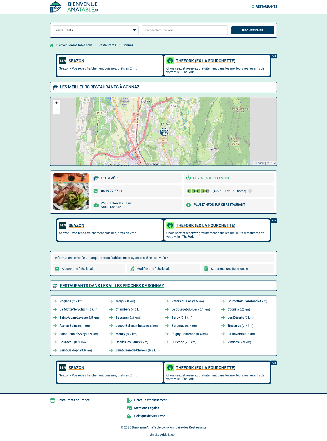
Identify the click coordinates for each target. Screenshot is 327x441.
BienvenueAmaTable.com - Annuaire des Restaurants (169, 427)
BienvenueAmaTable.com (74, 45)
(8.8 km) (72, 342)
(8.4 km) (189, 334)
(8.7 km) (241, 334)
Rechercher (252, 30)
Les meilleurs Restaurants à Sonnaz (99, 87)
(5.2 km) (239, 309)
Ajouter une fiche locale (78, 269)
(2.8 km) (125, 301)
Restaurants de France (73, 400)
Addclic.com (168, 434)
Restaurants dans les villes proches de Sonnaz (112, 285)
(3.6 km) (187, 301)
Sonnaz (128, 45)
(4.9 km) (129, 309)
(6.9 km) (184, 326)
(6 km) (241, 317)
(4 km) (247, 301)
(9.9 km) (75, 350)
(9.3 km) (183, 342)
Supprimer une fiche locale (229, 269)
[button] (163, 131)
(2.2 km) (71, 301)
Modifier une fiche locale (153, 269)
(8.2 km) (127, 334)
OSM (273, 163)
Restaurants (266, 6)
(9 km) (132, 342)
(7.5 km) (240, 326)
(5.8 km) (128, 317)
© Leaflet (258, 163)
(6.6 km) (137, 326)
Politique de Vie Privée (149, 416)
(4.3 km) (78, 309)
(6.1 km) (74, 326)
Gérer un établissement (150, 400)
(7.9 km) (78, 334)
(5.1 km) (190, 309)
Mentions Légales (146, 408)
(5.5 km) (79, 317)
